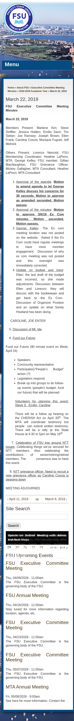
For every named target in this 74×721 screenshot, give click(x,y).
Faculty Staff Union (27, 40)
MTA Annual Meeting (27, 686)
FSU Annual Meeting (27, 595)
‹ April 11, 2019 (17, 499)
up (36, 499)
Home (11, 87)
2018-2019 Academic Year (33, 91)
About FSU (23, 87)
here (15, 700)
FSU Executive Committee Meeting (37, 566)
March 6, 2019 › (56, 499)
